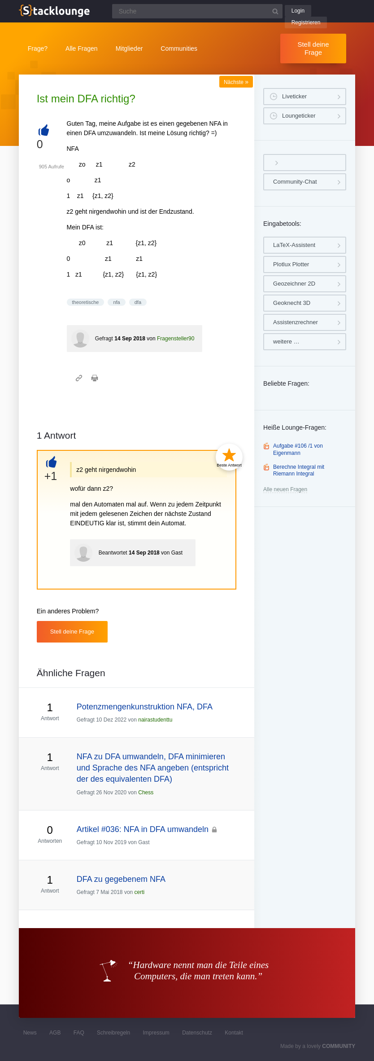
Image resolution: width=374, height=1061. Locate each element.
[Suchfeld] (197, 11)
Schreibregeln (113, 1033)
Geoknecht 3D (291, 302)
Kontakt (234, 1033)
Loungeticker (298, 115)
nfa (116, 302)
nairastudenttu (155, 720)
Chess (145, 792)
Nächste (236, 82)
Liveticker (294, 96)
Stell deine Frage (313, 48)
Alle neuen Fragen (285, 489)
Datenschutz (197, 1033)
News (30, 1033)
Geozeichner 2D (294, 283)
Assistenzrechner (295, 322)
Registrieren (306, 22)
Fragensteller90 (175, 338)
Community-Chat (295, 181)
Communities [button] (179, 48)
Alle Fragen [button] (81, 48)
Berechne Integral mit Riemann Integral (298, 470)
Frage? (38, 48)
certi (140, 892)
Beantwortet (113, 553)
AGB (55, 1033)
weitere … (286, 341)
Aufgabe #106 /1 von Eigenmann (298, 449)
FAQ (79, 1033)
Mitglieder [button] (129, 48)
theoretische (85, 302)
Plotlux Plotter (291, 264)
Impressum (156, 1033)
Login (297, 11)
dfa (138, 302)
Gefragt (104, 338)
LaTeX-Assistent (294, 245)
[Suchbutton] (275, 11)
